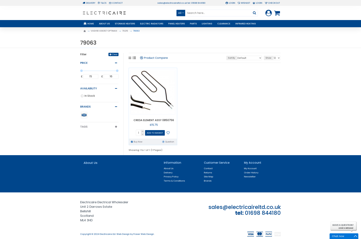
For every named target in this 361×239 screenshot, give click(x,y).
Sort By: (236, 57)
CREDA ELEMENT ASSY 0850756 (154, 120)
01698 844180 (263, 213)
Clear (114, 54)
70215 (125, 30)
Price (84, 63)
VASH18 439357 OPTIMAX (104, 30)
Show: (269, 57)
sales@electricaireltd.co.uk (244, 207)
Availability (88, 88)
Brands (85, 107)
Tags (84, 127)
